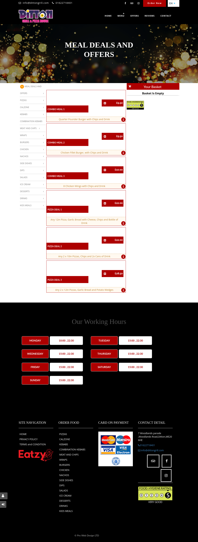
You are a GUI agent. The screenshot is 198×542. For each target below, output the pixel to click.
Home (108, 15)
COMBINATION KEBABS (72, 449)
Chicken (24, 149)
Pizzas (23, 100)
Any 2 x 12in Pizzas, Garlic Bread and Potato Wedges (89, 290)
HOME (23, 434)
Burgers (24, 142)
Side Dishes (26, 163)
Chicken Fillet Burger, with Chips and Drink (92, 153)
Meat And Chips (28, 128)
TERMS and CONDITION (32, 444)
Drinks (23, 198)
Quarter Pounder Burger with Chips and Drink (91, 119)
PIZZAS (63, 434)
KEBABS (63, 444)
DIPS (61, 485)
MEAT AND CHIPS (69, 454)
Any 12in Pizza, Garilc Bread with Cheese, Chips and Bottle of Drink (87, 222)
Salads (23, 177)
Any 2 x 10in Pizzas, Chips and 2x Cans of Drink (91, 256)
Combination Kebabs (31, 121)
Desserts (25, 191)
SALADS (63, 490)
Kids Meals (25, 205)
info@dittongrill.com (36, 2)
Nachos (24, 156)
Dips (22, 170)
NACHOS (64, 475)
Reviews (150, 15)
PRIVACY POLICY (28, 439)
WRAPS (63, 459)
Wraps (23, 135)
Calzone (24, 107)
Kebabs (24, 114)
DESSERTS (64, 500)
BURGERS (64, 464)
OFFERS (134, 15)
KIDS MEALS (66, 511)
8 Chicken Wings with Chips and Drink (93, 186)
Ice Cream (25, 184)
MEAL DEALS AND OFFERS (31, 90)
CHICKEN (64, 470)
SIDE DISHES (66, 480)
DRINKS (63, 505)
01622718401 (64, 2)
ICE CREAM (65, 495)
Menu (120, 15)
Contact (165, 15)
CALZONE (64, 439)
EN (172, 3)
